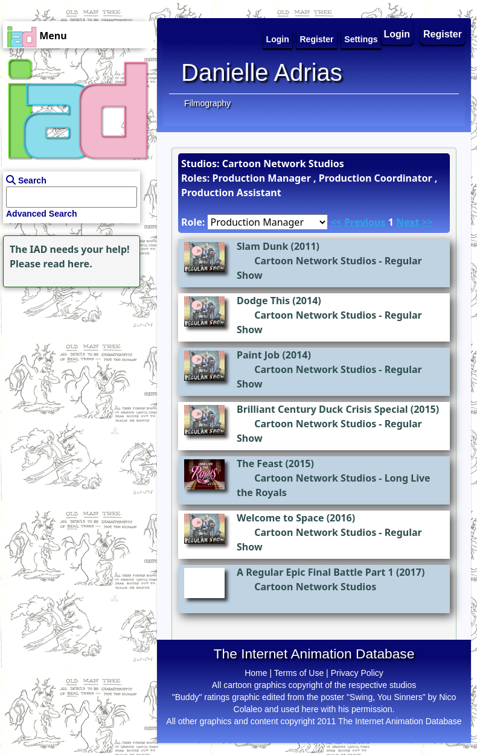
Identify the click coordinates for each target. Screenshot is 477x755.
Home (256, 673)
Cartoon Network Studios (315, 260)
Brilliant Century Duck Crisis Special (322, 409)
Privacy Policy (357, 673)
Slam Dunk (262, 246)
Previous (364, 222)
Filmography (207, 103)
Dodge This (263, 300)
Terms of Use (299, 673)
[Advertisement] (75, 365)
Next (407, 222)
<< (336, 222)
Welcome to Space (280, 517)
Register (442, 34)
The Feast (260, 463)
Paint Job (258, 355)
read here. (67, 263)
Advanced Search (41, 213)
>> (427, 222)
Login (397, 34)
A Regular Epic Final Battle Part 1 (315, 572)
